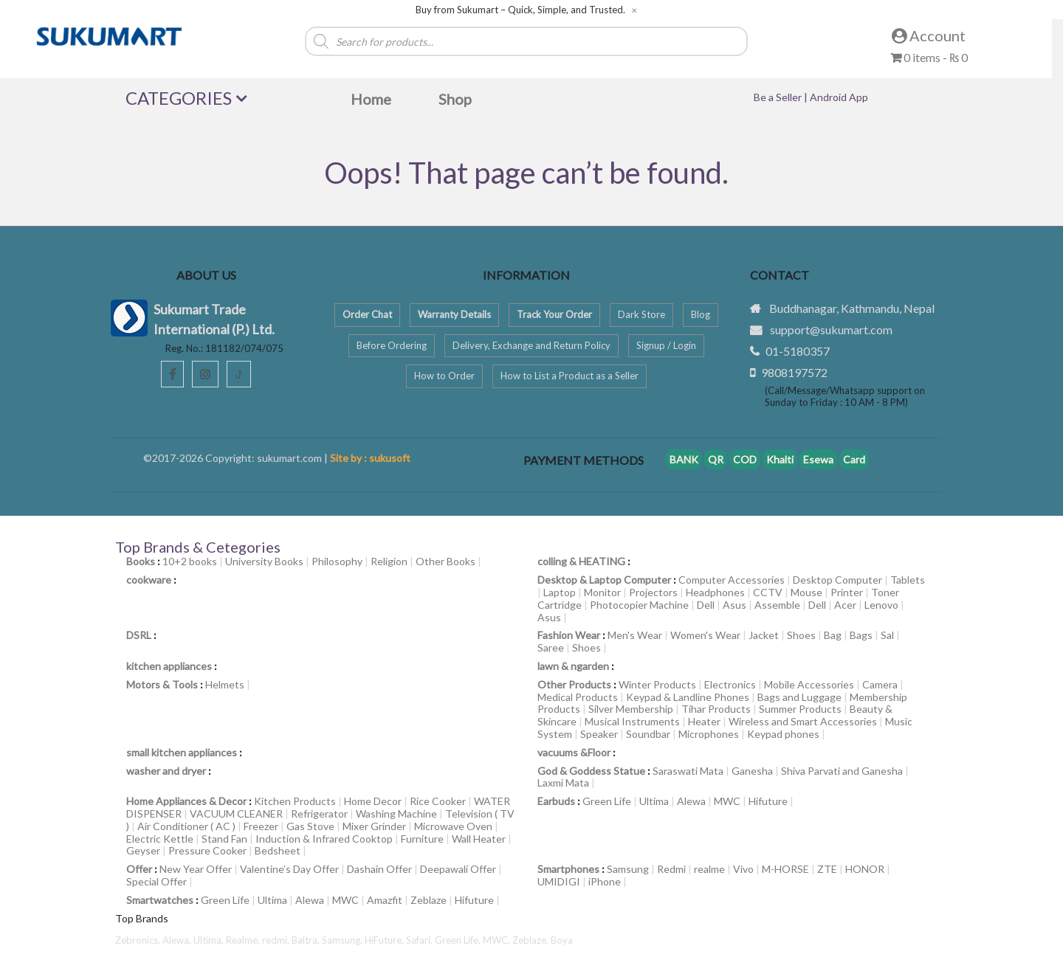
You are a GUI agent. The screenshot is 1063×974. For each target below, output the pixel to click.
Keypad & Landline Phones (687, 697)
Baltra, (307, 940)
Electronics (730, 684)
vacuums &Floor (573, 752)
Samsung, (343, 940)
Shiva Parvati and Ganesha (842, 770)
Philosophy (337, 561)
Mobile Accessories (809, 684)
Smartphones (568, 869)
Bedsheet (277, 850)
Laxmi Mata (563, 782)
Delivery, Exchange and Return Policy (531, 345)
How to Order (444, 375)
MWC (727, 801)
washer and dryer (166, 770)
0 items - (929, 57)
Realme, (244, 940)
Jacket (764, 635)
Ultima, (209, 940)
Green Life (606, 801)
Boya (562, 940)
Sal (887, 635)
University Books (264, 561)
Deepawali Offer (458, 869)
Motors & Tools (162, 684)
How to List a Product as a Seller (569, 375)
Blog (700, 314)
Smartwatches (159, 900)
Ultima (654, 801)
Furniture (422, 838)
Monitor (602, 592)
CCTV (767, 592)
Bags (861, 635)
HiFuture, (385, 940)
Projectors (653, 592)
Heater (704, 721)
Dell (706, 604)
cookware (148, 579)
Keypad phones (783, 734)
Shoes (801, 635)
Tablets (907, 579)
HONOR (864, 869)
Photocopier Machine (639, 604)
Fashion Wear (568, 635)
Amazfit (384, 900)
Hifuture (768, 801)
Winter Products (657, 684)
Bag (833, 635)
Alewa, (177, 940)
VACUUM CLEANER (236, 813)
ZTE (827, 869)
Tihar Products (716, 708)
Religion (389, 561)
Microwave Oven (453, 826)
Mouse (806, 592)
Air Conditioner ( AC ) (186, 826)
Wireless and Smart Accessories (803, 721)
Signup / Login (666, 345)
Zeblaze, (531, 940)
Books (140, 561)
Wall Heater (479, 838)
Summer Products (800, 708)
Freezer (261, 826)
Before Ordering (392, 345)
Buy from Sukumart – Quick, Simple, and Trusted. (520, 10)
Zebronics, (137, 940)
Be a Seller (779, 97)
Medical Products (577, 697)
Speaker (599, 734)
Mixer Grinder (374, 826)
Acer (845, 604)
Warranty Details (454, 314)
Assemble (777, 604)
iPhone (604, 881)
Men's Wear (635, 635)
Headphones (715, 592)
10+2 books (189, 561)
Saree (550, 647)
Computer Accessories (731, 579)
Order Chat (367, 314)
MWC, (497, 940)
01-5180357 (798, 351)
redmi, (277, 940)
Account (929, 35)
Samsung (628, 869)
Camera (880, 684)
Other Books (445, 561)
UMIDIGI (558, 881)
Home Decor (373, 801)
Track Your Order (554, 314)
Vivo (743, 869)
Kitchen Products (295, 801)
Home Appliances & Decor (186, 801)
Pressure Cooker (207, 850)
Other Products (574, 684)
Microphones (708, 734)
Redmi (671, 869)
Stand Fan (224, 838)
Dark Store (641, 314)
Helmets (224, 684)
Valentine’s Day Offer (289, 869)
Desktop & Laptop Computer (604, 579)
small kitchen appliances (181, 752)
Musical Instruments (632, 721)
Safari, (420, 940)
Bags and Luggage (799, 697)
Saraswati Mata (688, 770)
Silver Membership (630, 708)
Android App (839, 97)
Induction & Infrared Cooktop (324, 838)
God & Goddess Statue (591, 770)
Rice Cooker (438, 801)
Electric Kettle (159, 838)
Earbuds (556, 801)
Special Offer (156, 881)
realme (709, 869)
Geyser (143, 850)
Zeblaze (428, 900)
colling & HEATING (581, 561)
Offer (139, 869)
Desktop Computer (837, 579)
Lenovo (881, 604)
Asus (734, 604)
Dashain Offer (379, 869)
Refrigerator (319, 813)
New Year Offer (195, 869)
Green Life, (459, 940)
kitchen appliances (169, 666)
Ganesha (752, 770)
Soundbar (648, 734)
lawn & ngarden (573, 666)
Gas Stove (310, 826)
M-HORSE (785, 869)
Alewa (691, 801)
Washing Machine (396, 813)
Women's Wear (705, 635)
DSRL (138, 635)
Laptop (559, 592)
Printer (846, 592)
